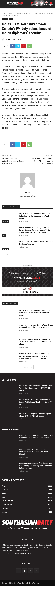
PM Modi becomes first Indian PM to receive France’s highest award (14, 161)
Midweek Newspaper (46, 5)
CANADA (11, 13)
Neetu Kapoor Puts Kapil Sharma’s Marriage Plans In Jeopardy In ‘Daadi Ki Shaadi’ (34, 451)
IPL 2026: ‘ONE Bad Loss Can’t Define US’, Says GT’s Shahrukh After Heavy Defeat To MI (35, 402)
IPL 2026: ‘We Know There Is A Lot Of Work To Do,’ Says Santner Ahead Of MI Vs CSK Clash (36, 341)
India (11, 19)
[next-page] (7, 254)
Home (4, 13)
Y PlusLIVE (32, 5)
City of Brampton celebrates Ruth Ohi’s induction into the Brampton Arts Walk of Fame (35, 216)
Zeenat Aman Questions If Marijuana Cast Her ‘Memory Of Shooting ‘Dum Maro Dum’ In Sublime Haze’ (35, 465)
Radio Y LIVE (42, 5)
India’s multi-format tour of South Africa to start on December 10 (42, 161)
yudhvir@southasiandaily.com (22, 553)
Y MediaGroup (51, 5)
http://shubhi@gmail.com (28, 196)
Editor (9, 40)
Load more (27, 367)
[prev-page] (3, 254)
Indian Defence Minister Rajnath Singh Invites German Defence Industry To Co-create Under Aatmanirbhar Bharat (35, 230)
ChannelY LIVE (36, 5)
